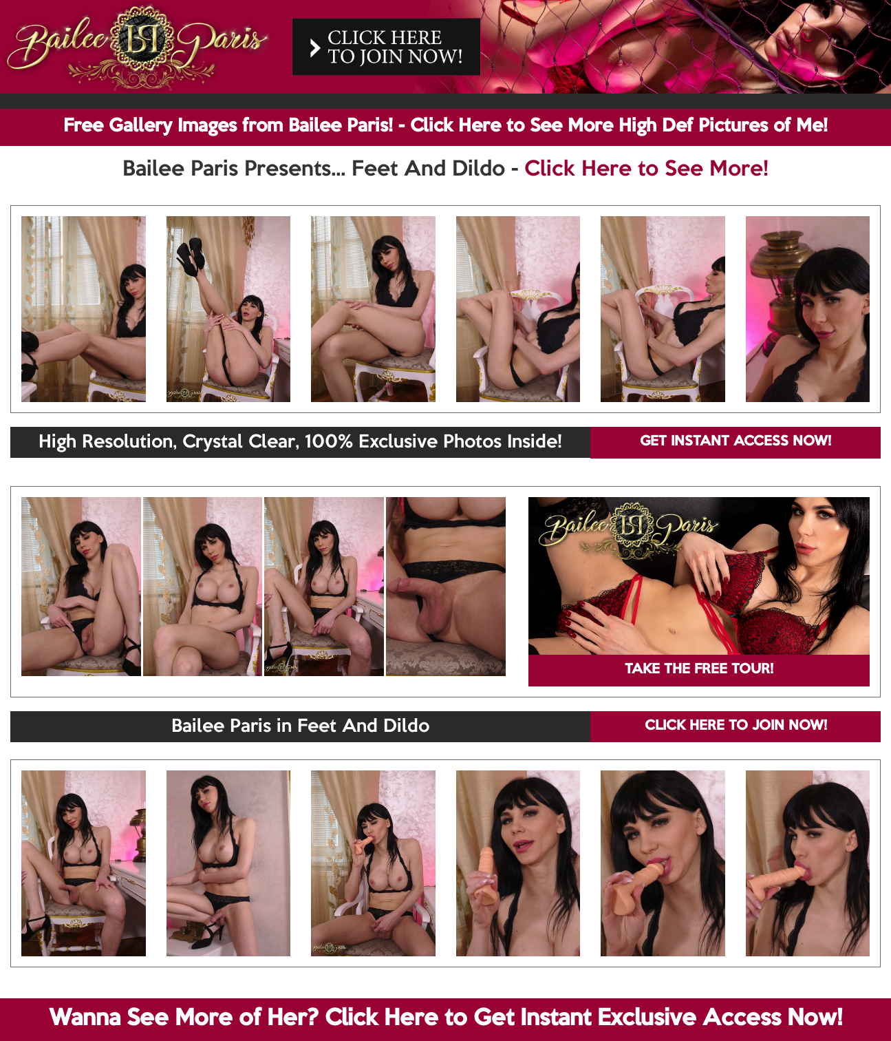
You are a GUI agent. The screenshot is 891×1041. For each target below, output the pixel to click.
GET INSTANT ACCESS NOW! (735, 442)
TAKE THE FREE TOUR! (699, 670)
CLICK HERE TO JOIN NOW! (736, 726)
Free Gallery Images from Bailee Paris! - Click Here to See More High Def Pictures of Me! (445, 126)
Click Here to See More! (646, 170)
